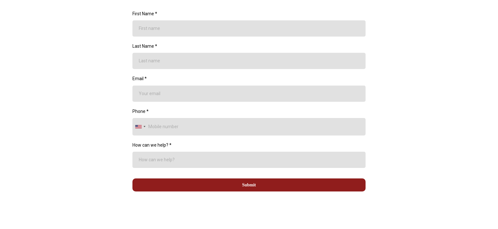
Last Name (144, 46)
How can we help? (152, 145)
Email (139, 78)
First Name (144, 13)
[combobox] (140, 126)
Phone (140, 111)
